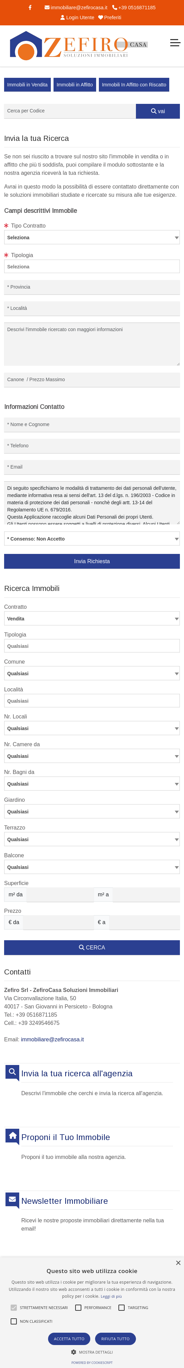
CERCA (92, 948)
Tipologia (18, 255)
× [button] (178, 1263)
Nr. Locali (15, 716)
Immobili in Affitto (75, 84)
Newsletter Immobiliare (64, 1201)
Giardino (14, 800)
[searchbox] (93, 268)
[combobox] (92, 237)
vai (158, 111)
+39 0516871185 (134, 7)
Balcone (14, 855)
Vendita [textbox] (15, 618)
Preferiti (110, 17)
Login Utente (76, 17)
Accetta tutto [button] (69, 1338)
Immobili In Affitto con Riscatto (134, 84)
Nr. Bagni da (19, 772)
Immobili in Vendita (27, 84)
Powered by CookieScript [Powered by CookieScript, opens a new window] (92, 1362)
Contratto (15, 607)
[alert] (92, 1312)
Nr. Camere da (22, 744)
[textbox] (92, 237)
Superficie (16, 883)
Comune (14, 662)
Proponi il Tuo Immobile (65, 1137)
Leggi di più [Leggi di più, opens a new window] (111, 1296)
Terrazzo (14, 828)
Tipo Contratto (25, 226)
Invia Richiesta (92, 561)
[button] (14, 1308)
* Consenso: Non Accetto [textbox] (36, 539)
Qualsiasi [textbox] (17, 728)
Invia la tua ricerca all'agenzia (77, 1073)
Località (13, 689)
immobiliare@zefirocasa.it (76, 7)
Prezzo (12, 911)
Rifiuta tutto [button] (115, 1338)
